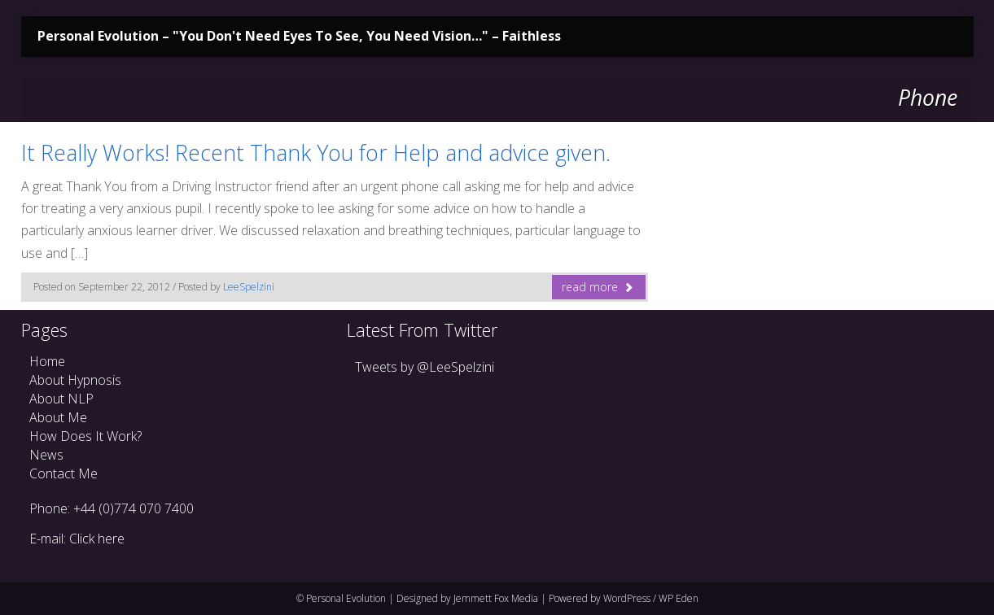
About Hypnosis (75, 380)
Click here (97, 538)
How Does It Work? (85, 436)
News (46, 455)
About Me (58, 417)
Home (47, 361)
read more (598, 286)
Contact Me (63, 473)
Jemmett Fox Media (495, 598)
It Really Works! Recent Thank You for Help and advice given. (316, 153)
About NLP (61, 399)
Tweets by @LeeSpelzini (424, 367)
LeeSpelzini (248, 287)
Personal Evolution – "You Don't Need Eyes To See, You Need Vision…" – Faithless (299, 36)
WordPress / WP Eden (650, 598)
